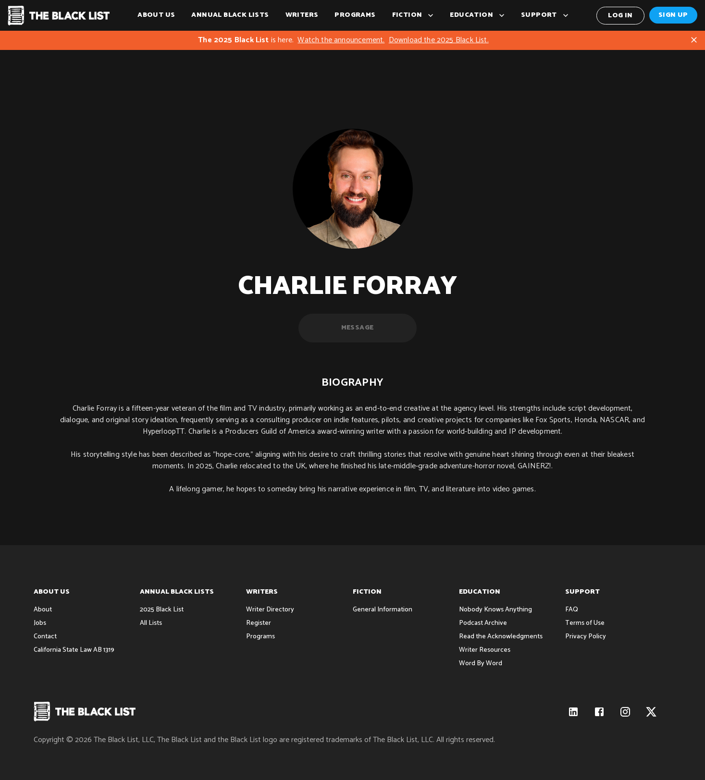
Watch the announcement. (340, 40)
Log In (620, 15)
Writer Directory (270, 609)
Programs (355, 15)
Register (258, 623)
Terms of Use (585, 623)
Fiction (413, 15)
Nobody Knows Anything (495, 609)
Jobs (40, 623)
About (43, 609)
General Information (382, 609)
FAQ (571, 609)
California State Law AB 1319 (74, 650)
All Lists (151, 623)
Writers (302, 15)
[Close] (694, 40)
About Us (156, 15)
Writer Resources (484, 650)
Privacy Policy (585, 636)
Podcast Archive (483, 623)
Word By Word (480, 663)
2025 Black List (162, 609)
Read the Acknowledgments (501, 636)
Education (477, 15)
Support (544, 15)
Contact (45, 636)
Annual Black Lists (229, 15)
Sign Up (673, 15)
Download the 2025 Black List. (439, 40)
